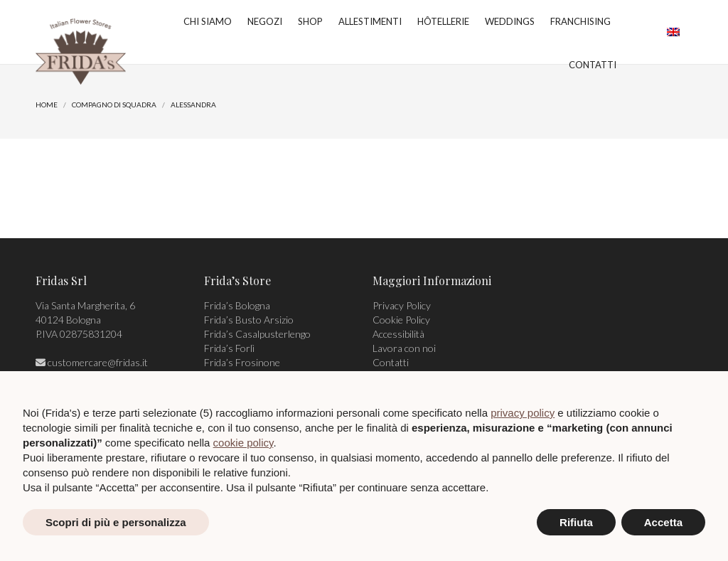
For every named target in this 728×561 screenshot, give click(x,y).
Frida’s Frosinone (242, 362)
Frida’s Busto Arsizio (249, 320)
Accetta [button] (663, 522)
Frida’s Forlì (229, 348)
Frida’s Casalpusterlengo (257, 334)
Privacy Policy (402, 305)
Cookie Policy (401, 320)
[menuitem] (673, 32)
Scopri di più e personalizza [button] (116, 522)
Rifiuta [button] (576, 522)
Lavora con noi (404, 348)
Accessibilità (398, 334)
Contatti (391, 362)
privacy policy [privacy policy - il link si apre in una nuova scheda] (523, 413)
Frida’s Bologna (237, 305)
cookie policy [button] (243, 443)
